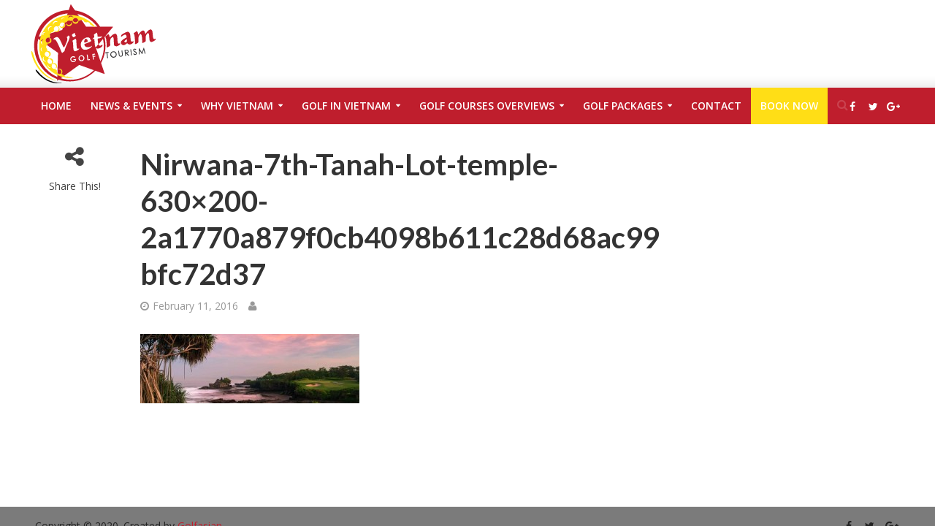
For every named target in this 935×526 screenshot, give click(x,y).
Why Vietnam (237, 106)
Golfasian (200, 504)
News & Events (131, 106)
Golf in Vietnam (346, 106)
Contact (716, 106)
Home (56, 106)
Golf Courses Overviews (486, 106)
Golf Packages (623, 106)
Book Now (789, 106)
